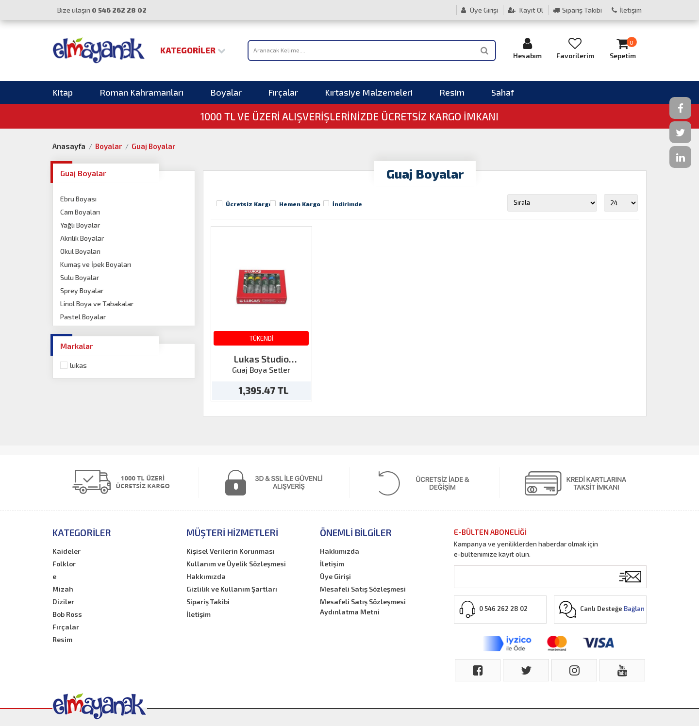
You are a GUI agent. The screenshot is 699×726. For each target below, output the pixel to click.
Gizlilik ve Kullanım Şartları (231, 589)
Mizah (62, 589)
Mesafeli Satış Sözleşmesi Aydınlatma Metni (363, 606)
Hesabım (527, 48)
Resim (452, 92)
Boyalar (226, 92)
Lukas (78, 365)
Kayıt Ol (525, 10)
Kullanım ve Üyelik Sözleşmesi (236, 564)
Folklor (64, 564)
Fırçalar (283, 92)
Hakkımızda (206, 576)
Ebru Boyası (78, 199)
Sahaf (502, 92)
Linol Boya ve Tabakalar (96, 303)
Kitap (62, 92)
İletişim (627, 10)
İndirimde (347, 203)
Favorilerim (575, 48)
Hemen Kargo (299, 203)
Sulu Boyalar (79, 277)
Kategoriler (193, 50)
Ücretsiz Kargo (249, 203)
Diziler (63, 601)
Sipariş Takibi (577, 10)
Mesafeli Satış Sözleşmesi (363, 589)
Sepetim (623, 48)
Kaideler (66, 551)
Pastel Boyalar (83, 317)
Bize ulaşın (102, 10)
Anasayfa (68, 146)
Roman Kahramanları (141, 92)
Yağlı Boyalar (80, 225)
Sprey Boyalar (81, 290)
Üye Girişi (479, 10)
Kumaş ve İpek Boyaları (95, 264)
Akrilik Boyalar (82, 238)
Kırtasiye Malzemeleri (369, 92)
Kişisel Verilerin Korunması (230, 551)
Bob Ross (67, 614)
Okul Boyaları (80, 251)
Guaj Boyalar (153, 146)
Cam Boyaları (80, 212)
